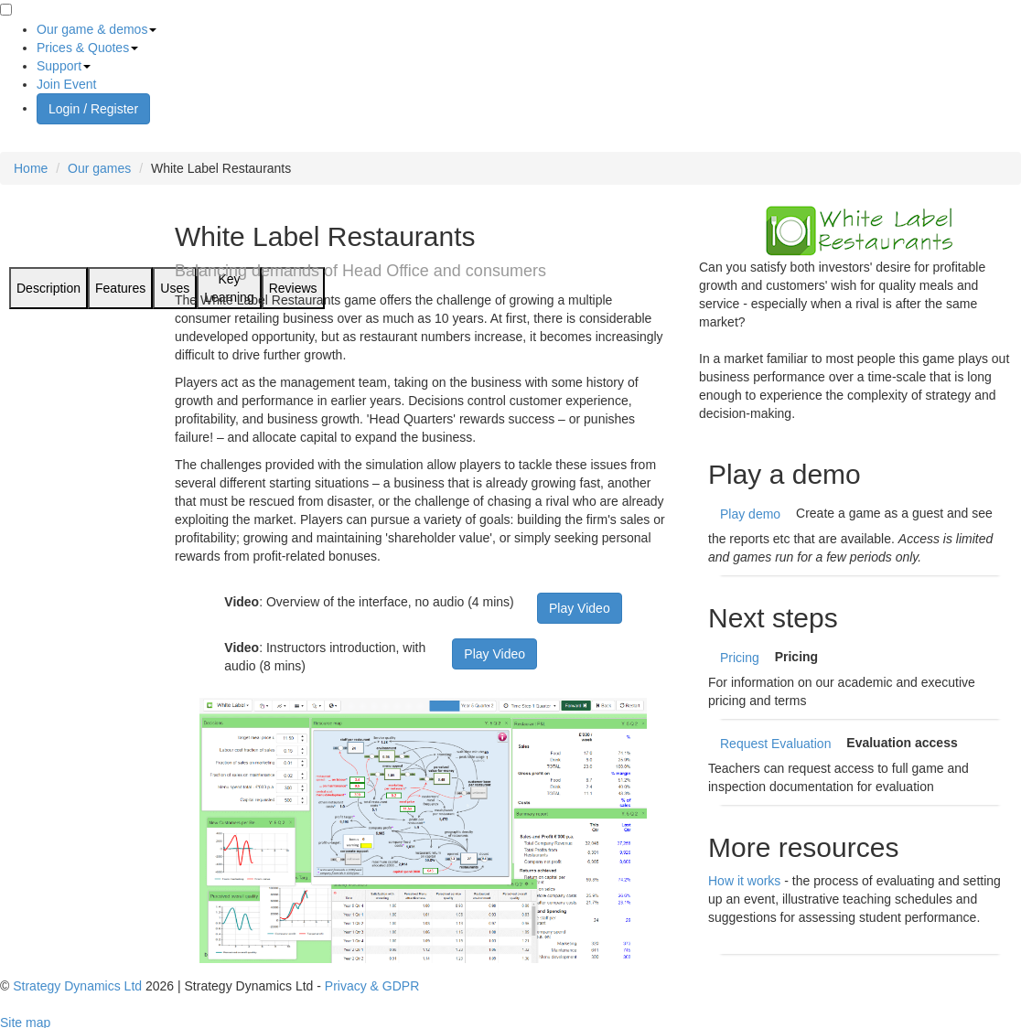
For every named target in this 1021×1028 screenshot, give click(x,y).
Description (48, 288)
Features (120, 288)
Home (31, 168)
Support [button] (64, 66)
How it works (744, 880)
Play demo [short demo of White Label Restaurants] (750, 514)
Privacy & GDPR (372, 986)
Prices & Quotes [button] (87, 47)
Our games (99, 168)
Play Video (579, 608)
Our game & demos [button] (96, 29)
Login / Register (93, 109)
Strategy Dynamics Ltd (77, 986)
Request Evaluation (775, 743)
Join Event (66, 84)
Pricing (739, 657)
